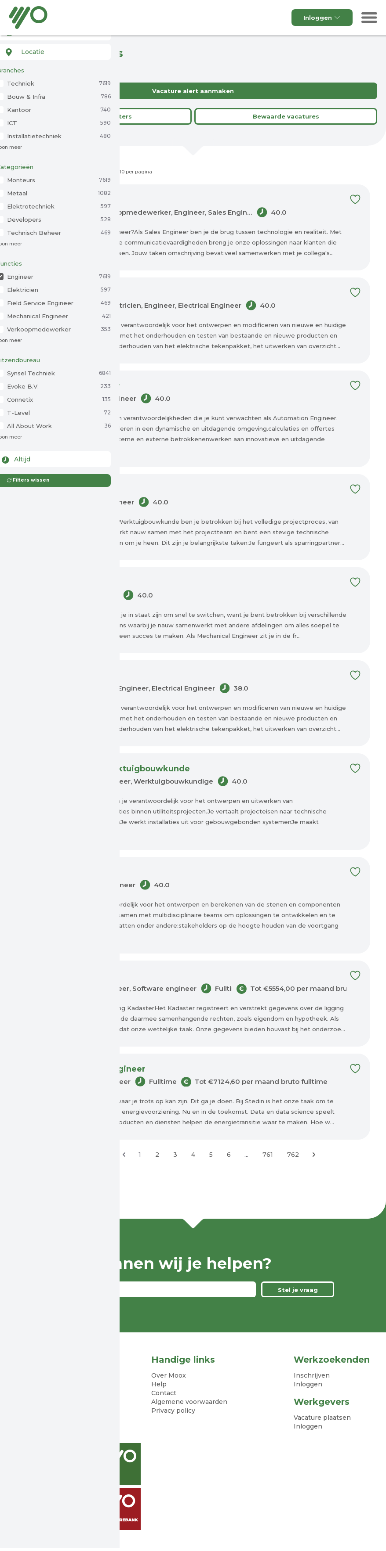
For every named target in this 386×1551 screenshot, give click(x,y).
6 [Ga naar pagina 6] (229, 1155)
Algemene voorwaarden (189, 1402)
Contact (163, 1393)
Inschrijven (312, 1375)
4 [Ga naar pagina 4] (193, 1155)
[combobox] (53, 51)
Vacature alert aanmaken (193, 90)
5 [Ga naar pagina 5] (211, 1155)
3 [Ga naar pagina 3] (175, 1155)
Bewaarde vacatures (286, 116)
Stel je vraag (298, 1289)
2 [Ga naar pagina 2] (157, 1155)
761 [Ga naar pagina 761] (267, 1155)
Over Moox (168, 1375)
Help (159, 1384)
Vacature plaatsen (322, 1417)
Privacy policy (173, 1410)
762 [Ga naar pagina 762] (293, 1155)
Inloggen (322, 17)
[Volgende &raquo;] (314, 1154)
